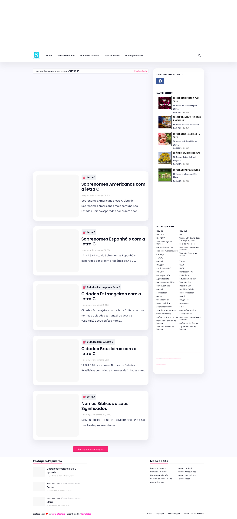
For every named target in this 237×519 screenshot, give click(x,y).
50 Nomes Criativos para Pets (186, 169)
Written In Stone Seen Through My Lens (189, 239)
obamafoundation (187, 310)
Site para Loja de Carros (164, 242)
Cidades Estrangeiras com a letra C (111, 296)
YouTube (165, 358)
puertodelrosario (164, 307)
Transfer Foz (185, 282)
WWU (160, 258)
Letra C (89, 177)
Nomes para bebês (159, 475)
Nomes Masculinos (187, 472)
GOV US (159, 231)
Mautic (182, 296)
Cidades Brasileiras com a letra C (109, 351)
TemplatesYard (58, 514)
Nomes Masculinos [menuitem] (89, 55)
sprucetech (161, 293)
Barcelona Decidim (165, 282)
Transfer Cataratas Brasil (188, 254)
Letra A (89, 396)
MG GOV (160, 272)
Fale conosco (184, 479)
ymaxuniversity (163, 314)
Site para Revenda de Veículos (189, 248)
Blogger (160, 265)
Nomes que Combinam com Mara (63, 500)
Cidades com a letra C (98, 342)
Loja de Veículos (187, 244)
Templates (86, 514)
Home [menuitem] (49, 55)
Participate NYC (163, 268)
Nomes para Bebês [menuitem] (134, 55)
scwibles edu (185, 314)
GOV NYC (183, 231)
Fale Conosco (174, 514)
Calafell (160, 261)
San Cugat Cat (163, 286)
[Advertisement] (95, 27)
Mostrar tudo (140, 71)
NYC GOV (160, 234)
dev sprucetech (186, 293)
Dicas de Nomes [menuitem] (112, 55)
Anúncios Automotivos (167, 317)
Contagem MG (186, 272)
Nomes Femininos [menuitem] (65, 55)
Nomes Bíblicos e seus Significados (104, 406)
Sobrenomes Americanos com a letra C (113, 187)
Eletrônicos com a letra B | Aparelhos (62, 470)
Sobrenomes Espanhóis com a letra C (113, 242)
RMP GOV (160, 238)
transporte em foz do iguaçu (166, 322)
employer (160, 254)
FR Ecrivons (185, 275)
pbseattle (184, 303)
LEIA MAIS (186, 112)
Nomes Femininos (159, 472)
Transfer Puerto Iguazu (167, 251)
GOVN (181, 265)
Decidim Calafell (187, 289)
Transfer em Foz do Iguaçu (165, 327)
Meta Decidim (163, 303)
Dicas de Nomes (158, 468)
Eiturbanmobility (187, 279)
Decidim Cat (185, 286)
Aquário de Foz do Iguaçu (187, 327)
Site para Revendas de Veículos (190, 318)
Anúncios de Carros (188, 323)
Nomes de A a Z (185, 468)
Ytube (182, 261)
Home (149, 514)
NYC (181, 234)
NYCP (181, 268)
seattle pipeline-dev (166, 310)
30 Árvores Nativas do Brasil (186, 153)
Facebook (160, 514)
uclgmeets (184, 300)
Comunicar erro (157, 482)
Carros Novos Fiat (164, 247)
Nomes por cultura (187, 475)
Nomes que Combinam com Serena (63, 485)
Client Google (167, 358)
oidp (181, 307)
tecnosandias (162, 300)
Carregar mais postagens (90, 449)
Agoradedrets (162, 279)
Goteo (159, 296)
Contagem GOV (163, 275)
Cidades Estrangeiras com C (101, 287)
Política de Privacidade (161, 479)
